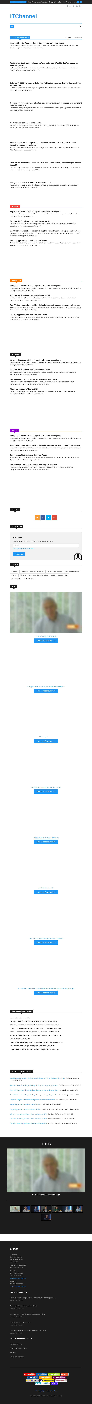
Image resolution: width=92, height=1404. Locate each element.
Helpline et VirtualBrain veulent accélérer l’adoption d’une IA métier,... (34, 1049)
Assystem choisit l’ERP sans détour (25, 123)
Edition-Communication (55, 572)
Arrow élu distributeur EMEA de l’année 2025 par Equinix (28, 1330)
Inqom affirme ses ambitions (20, 1018)
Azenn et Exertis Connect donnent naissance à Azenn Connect (37, 43)
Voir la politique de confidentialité (23, 548)
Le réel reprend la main (46, 888)
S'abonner (19, 554)
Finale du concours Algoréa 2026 (24, 389)
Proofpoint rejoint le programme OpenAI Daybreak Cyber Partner (33, 1046)
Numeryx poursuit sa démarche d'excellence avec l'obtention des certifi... (36, 1028)
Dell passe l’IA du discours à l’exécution (46, 837)
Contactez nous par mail (18, 1278)
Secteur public (63, 575)
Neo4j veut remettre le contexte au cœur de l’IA (30, 183)
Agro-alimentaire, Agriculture (39, 575)
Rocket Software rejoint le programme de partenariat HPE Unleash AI (34, 1032)
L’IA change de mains (46, 737)
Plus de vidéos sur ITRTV (46, 641)
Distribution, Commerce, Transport (32, 572)
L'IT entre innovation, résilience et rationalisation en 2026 (28, 1114)
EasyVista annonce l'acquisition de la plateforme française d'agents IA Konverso (53, 2)
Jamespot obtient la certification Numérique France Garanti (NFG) (33, 1021)
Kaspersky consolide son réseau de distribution (25, 1104)
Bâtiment (14, 572)
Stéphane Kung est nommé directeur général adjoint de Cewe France (32, 1100)
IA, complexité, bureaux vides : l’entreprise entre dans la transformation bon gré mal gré (46, 988)
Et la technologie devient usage (46, 636)
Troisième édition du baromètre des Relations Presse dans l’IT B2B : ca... (36, 1035)
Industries (23, 575)
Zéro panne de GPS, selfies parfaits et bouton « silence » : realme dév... (35, 1025)
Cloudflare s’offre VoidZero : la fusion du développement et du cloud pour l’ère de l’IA (37, 1078)
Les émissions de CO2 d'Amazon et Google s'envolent (33, 379)
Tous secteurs (16, 578)
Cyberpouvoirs (29, 578)
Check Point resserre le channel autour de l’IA (46, 787)
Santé (53, 575)
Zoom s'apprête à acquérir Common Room (28, 241)
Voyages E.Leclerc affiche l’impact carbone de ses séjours (35, 212)
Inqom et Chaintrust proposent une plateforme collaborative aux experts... (36, 1042)
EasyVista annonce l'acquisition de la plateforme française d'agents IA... (33, 1298)
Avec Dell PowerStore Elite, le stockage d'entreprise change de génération (34, 1085)
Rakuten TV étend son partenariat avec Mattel (30, 221)
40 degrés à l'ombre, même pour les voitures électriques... (46, 687)
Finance (14, 575)
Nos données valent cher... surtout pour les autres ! (46, 938)
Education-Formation (72, 572)
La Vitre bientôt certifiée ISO (20, 1039)
